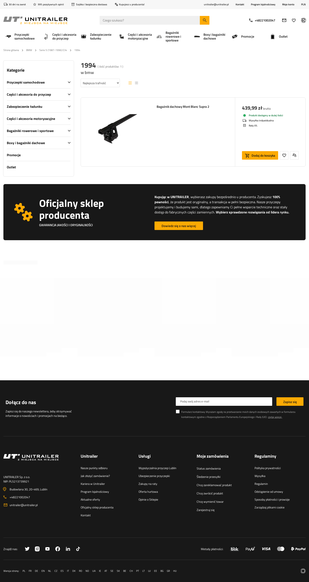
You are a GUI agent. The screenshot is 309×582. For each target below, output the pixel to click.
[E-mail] (284, 20)
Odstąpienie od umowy (269, 491)
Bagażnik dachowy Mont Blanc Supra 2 (183, 106)
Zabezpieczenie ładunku (24, 106)
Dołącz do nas (21, 402)
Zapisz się (290, 401)
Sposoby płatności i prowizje (272, 499)
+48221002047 (262, 20)
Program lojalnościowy (263, 4)
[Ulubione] (294, 20)
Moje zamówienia (213, 456)
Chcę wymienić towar (210, 501)
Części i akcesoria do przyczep (29, 94)
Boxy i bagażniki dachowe (26, 142)
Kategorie (15, 70)
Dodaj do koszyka (263, 155)
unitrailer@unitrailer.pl (24, 505)
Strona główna (11, 50)
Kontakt (240, 4)
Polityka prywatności (268, 468)
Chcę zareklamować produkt (214, 485)
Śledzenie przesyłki (208, 476)
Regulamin (261, 483)
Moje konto (288, 4)
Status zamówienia (209, 468)
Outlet (11, 167)
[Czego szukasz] (154, 20)
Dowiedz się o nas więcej (179, 225)
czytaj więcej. (275, 417)
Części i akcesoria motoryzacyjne (31, 118)
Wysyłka (260, 476)
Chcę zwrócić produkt (210, 493)
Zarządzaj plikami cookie (270, 507)
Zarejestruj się (206, 510)
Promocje (14, 155)
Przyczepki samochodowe (26, 82)
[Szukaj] (204, 20)
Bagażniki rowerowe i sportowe (30, 130)
